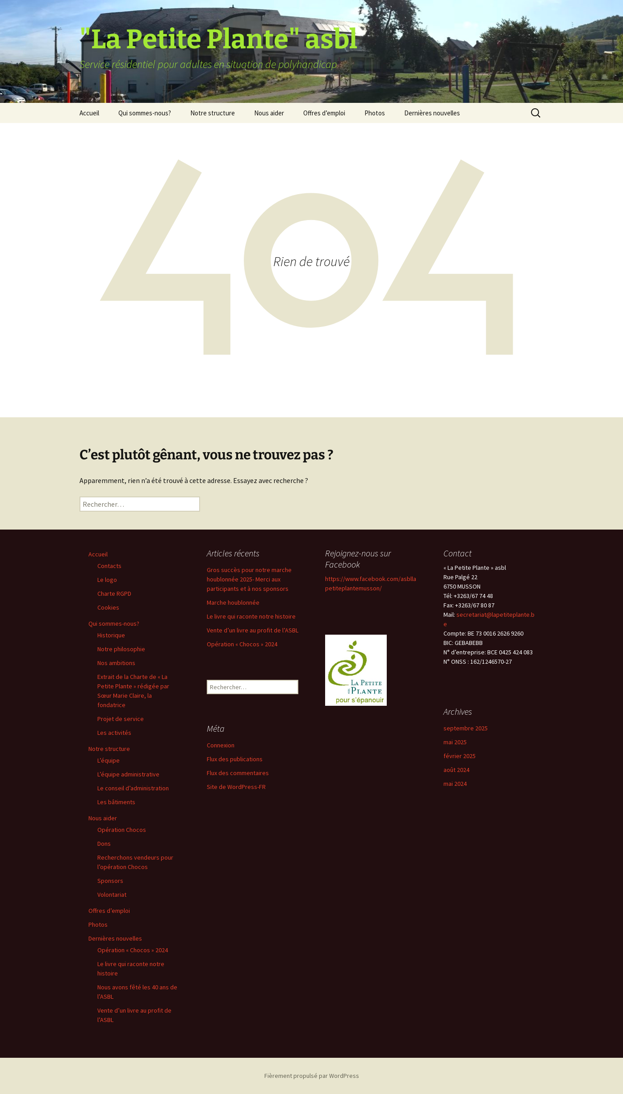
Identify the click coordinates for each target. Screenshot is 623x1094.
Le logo (107, 580)
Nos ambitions (116, 663)
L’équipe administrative (128, 774)
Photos (374, 113)
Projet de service (120, 719)
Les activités (114, 733)
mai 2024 (455, 784)
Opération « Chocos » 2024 (132, 950)
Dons (104, 844)
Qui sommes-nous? (144, 113)
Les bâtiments (116, 802)
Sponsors (110, 881)
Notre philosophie (121, 649)
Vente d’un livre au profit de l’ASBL (252, 630)
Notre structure (212, 113)
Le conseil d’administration (133, 788)
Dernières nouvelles (432, 113)
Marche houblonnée (233, 602)
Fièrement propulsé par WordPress (311, 1076)
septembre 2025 (465, 728)
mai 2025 (455, 742)
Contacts (109, 566)
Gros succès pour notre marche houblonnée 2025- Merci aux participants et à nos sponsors (249, 579)
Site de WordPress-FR (236, 787)
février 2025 (459, 756)
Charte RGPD (114, 593)
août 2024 (456, 770)
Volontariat (111, 894)
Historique (111, 635)
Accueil (89, 113)
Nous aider (269, 113)
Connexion (220, 745)
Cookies (108, 607)
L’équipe (108, 760)
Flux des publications (235, 759)
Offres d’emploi (324, 113)
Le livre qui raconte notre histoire (251, 616)
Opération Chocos (121, 830)
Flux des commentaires (238, 773)
